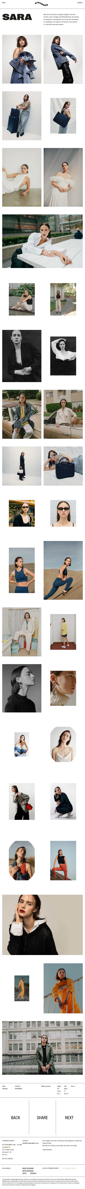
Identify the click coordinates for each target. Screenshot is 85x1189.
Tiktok (24, 1173)
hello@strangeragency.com (30, 1143)
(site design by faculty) (69, 1168)
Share (42, 1117)
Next (69, 1117)
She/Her (5, 1088)
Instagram (18, 1088)
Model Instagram (28, 1168)
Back (15, 1117)
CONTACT (80, 2)
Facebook (33, 1173)
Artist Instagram (27, 1170)
